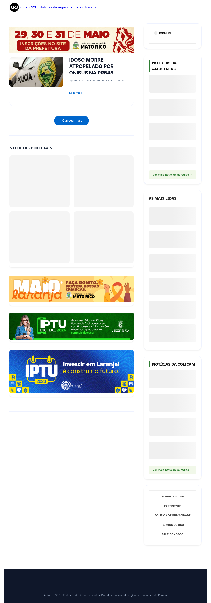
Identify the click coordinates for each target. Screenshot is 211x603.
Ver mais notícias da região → (173, 174)
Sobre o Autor (172, 496)
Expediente (172, 506)
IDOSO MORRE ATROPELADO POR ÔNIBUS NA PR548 (91, 66)
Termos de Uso (172, 525)
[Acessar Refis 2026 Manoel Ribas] (71, 326)
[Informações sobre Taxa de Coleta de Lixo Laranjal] (71, 371)
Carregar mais (72, 120)
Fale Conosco (172, 534)
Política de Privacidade (173, 515)
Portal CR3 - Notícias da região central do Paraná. (53, 7)
